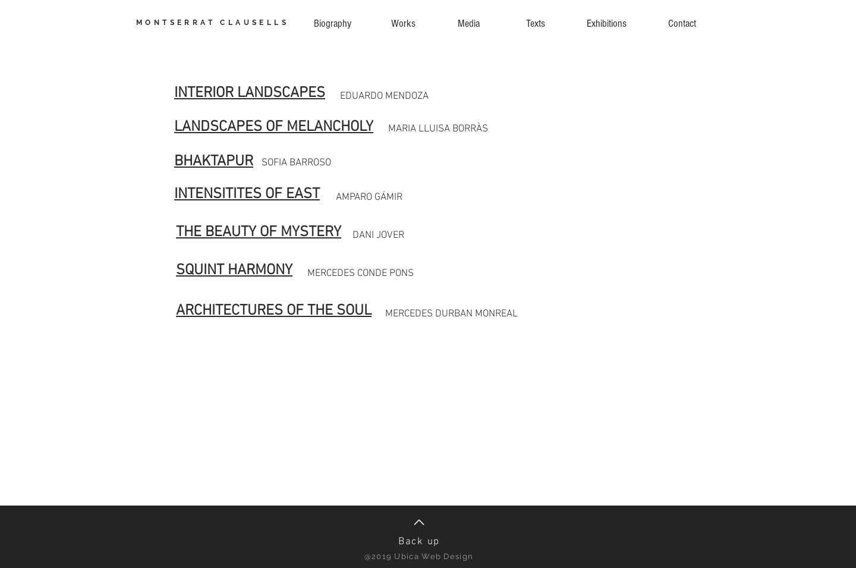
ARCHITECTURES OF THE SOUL (274, 311)
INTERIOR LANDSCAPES (249, 93)
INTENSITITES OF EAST (247, 194)
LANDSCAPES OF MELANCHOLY (273, 127)
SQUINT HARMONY (234, 271)
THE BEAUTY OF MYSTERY (258, 232)
